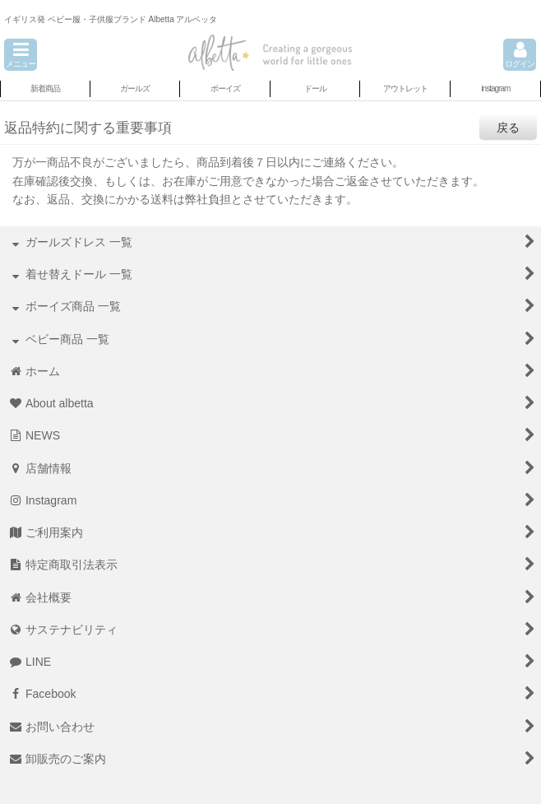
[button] (20, 55)
